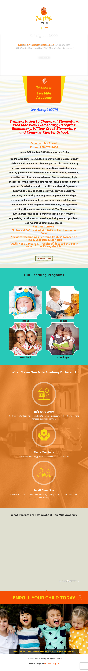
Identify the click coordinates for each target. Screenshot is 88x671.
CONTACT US (44, 260)
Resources (49, 653)
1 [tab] (46, 592)
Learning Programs (35, 653)
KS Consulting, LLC (51, 665)
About (23, 653)
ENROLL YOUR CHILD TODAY (44, 599)
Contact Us (69, 653)
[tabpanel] (45, 556)
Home (16, 653)
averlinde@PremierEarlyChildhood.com (36, 45)
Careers (59, 653)
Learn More (44, 60)
